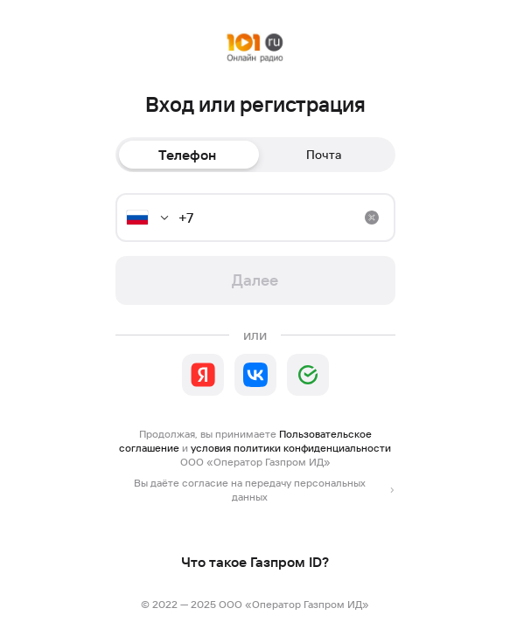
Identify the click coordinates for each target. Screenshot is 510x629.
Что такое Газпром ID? (255, 561)
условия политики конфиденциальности (291, 447)
